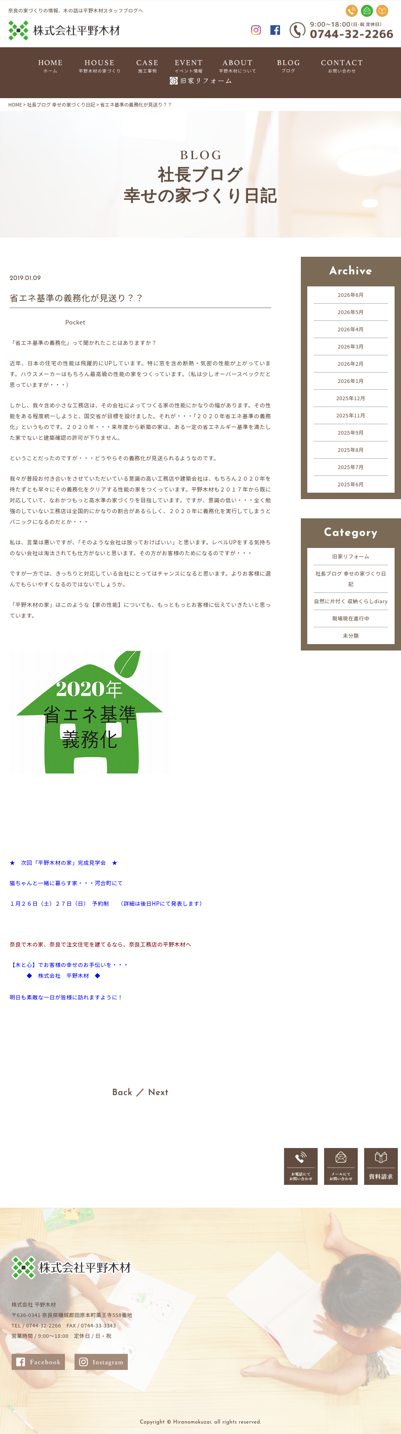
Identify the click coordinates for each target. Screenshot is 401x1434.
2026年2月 (351, 363)
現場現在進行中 (351, 628)
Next (158, 1093)
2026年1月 (351, 381)
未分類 (351, 646)
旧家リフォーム (351, 556)
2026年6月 (351, 294)
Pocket (75, 322)
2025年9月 (351, 432)
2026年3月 (351, 346)
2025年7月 (351, 467)
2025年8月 (351, 449)
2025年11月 (351, 415)
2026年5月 (351, 312)
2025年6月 (351, 484)
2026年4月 (351, 329)
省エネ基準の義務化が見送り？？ (78, 297)
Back (122, 1093)
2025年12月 (351, 398)
